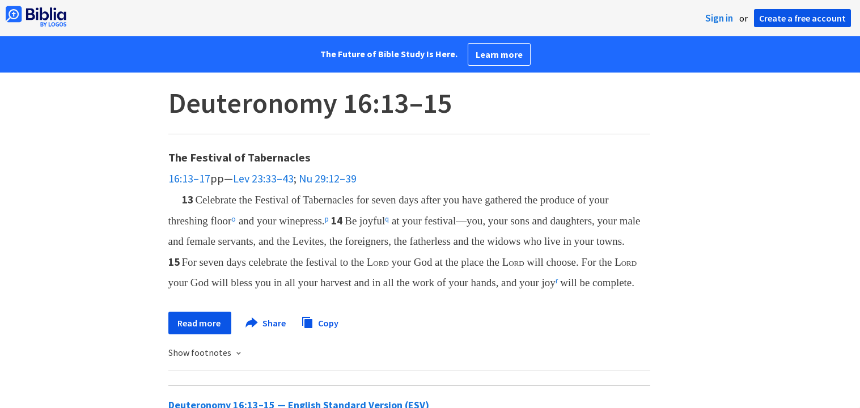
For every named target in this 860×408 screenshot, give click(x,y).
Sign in (719, 18)
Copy (319, 322)
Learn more (499, 54)
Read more (199, 323)
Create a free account (802, 18)
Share (266, 323)
